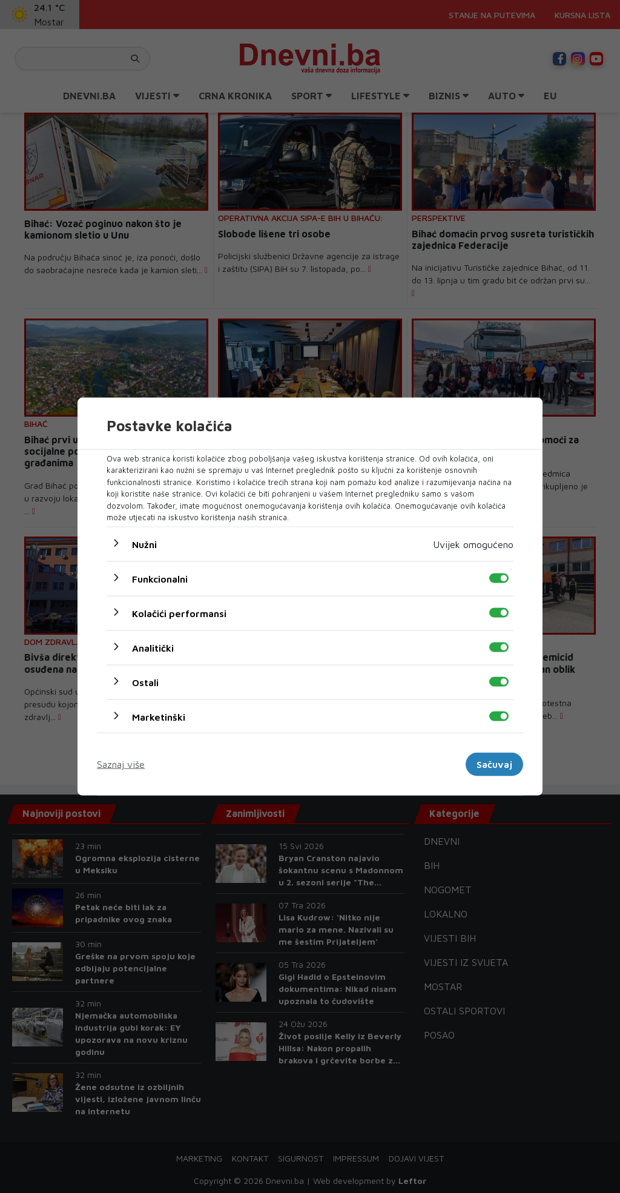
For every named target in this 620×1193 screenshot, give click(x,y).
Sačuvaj (494, 764)
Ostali (145, 681)
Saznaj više (121, 764)
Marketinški (158, 716)
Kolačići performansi (179, 612)
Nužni (144, 543)
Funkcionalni (160, 578)
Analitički (153, 647)
